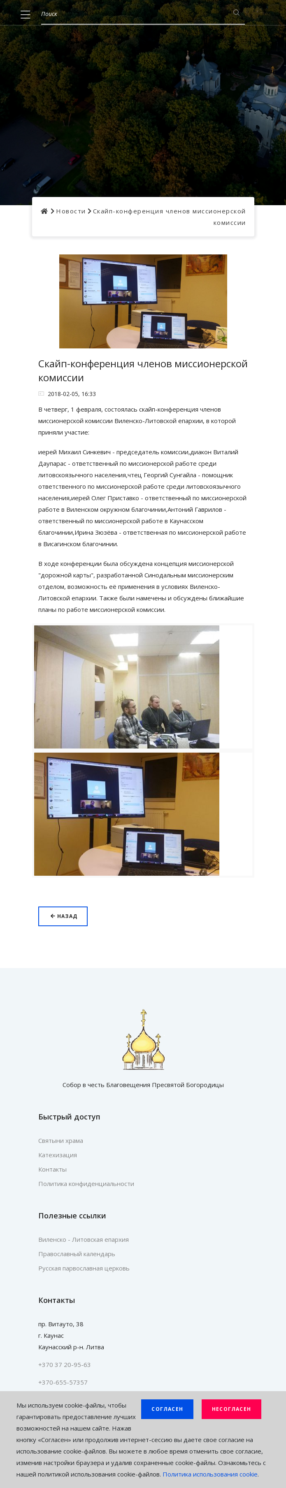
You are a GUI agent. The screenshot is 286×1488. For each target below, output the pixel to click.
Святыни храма (60, 1140)
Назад (64, 916)
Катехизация (57, 1155)
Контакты (52, 1169)
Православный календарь (76, 1254)
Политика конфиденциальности (86, 1183)
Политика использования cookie (210, 1474)
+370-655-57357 (63, 1382)
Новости (71, 211)
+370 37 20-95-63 (64, 1364)
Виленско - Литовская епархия (83, 1239)
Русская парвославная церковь (84, 1268)
